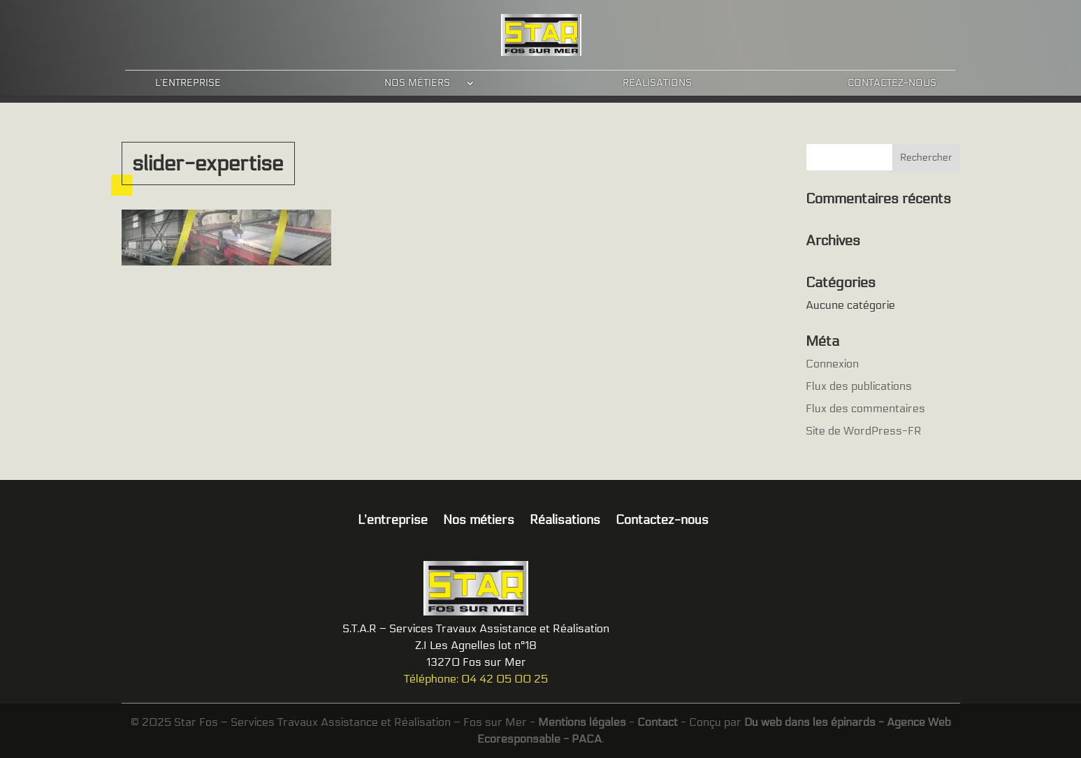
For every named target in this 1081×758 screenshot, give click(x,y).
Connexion (832, 363)
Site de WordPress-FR (864, 430)
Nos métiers (417, 83)
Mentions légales (582, 722)
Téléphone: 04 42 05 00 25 (476, 678)
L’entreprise (188, 83)
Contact (657, 722)
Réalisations (657, 83)
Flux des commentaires (865, 408)
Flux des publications (859, 386)
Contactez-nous (892, 83)
